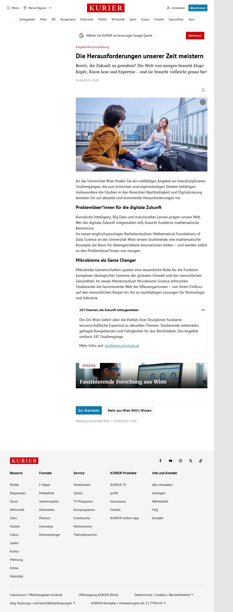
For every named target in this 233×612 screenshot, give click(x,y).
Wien (43, 19)
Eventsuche (82, 518)
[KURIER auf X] (190, 460)
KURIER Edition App (124, 518)
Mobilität (16, 576)
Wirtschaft (118, 19)
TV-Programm (83, 501)
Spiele (78, 493)
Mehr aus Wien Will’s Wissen (129, 410)
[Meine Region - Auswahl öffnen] (50, 8)
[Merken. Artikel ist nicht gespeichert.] (203, 90)
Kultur (145, 19)
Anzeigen (158, 493)
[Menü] (13, 8)
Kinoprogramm (84, 510)
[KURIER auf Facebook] (160, 460)
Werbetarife (160, 501)
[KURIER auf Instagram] (180, 460)
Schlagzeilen (27, 19)
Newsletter (47, 510)
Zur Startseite (88, 410)
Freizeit (159, 19)
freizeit (15, 526)
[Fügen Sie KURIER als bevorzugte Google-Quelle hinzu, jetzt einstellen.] (141, 35)
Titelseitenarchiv (85, 535)
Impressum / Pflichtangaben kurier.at (36, 595)
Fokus (14, 535)
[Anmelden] (176, 8)
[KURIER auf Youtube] (170, 460)
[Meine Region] (35, 8)
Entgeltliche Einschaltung (92, 47)
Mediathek (46, 493)
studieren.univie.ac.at (122, 345)
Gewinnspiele (49, 501)
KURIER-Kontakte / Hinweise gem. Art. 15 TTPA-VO (127, 603)
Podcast (44, 518)
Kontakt (157, 518)
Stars (191, 19)
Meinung (16, 559)
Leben (14, 543)
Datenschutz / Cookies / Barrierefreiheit (162, 595)
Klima (14, 568)
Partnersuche (83, 526)
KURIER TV (118, 485)
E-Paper (44, 485)
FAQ (155, 510)
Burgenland (68, 19)
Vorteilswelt (82, 485)
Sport (133, 19)
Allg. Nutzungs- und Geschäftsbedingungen (41, 603)
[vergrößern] (203, 102)
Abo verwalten (162, 485)
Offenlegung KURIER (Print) (98, 595)
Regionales (18, 493)
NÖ (54, 19)
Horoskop (46, 526)
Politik (102, 19)
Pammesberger (49, 535)
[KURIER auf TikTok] (200, 460)
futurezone (118, 501)
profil (114, 493)
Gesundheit (176, 19)
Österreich (86, 19)
